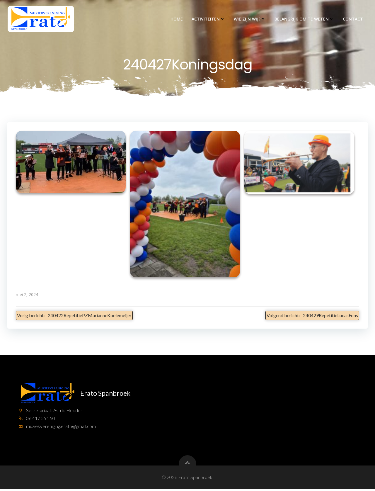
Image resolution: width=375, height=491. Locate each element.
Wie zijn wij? (250, 19)
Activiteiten (209, 19)
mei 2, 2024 (27, 295)
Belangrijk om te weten (305, 19)
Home (177, 19)
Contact (353, 19)
